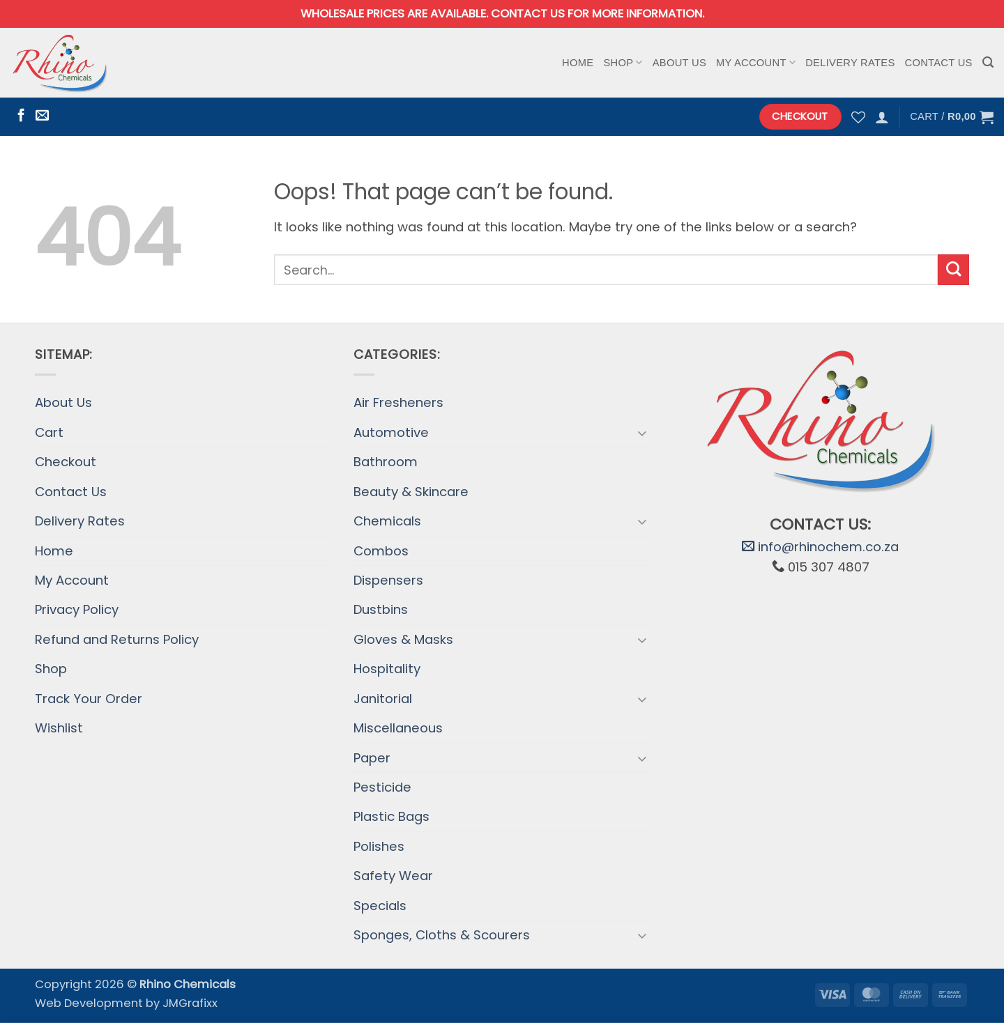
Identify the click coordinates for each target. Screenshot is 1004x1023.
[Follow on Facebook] (21, 116)
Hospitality (386, 668)
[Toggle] (642, 433)
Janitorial (382, 698)
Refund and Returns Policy (117, 639)
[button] (988, 62)
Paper (371, 758)
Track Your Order (88, 698)
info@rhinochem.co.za (820, 546)
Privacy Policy (77, 609)
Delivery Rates (850, 62)
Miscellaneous (398, 728)
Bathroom (385, 461)
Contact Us (939, 62)
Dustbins (380, 609)
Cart (49, 432)
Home (577, 62)
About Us (679, 62)
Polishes (378, 846)
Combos (381, 551)
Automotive (391, 432)
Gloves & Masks (403, 639)
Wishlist (59, 728)
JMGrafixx (190, 1003)
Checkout (65, 461)
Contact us (528, 14)
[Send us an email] (42, 116)
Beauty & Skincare (411, 491)
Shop (622, 62)
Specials (379, 905)
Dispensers (388, 580)
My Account (756, 62)
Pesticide (382, 787)
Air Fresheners (398, 402)
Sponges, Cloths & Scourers (441, 935)
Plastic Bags (391, 816)
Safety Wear (393, 875)
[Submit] (953, 270)
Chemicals (387, 521)
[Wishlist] (858, 117)
